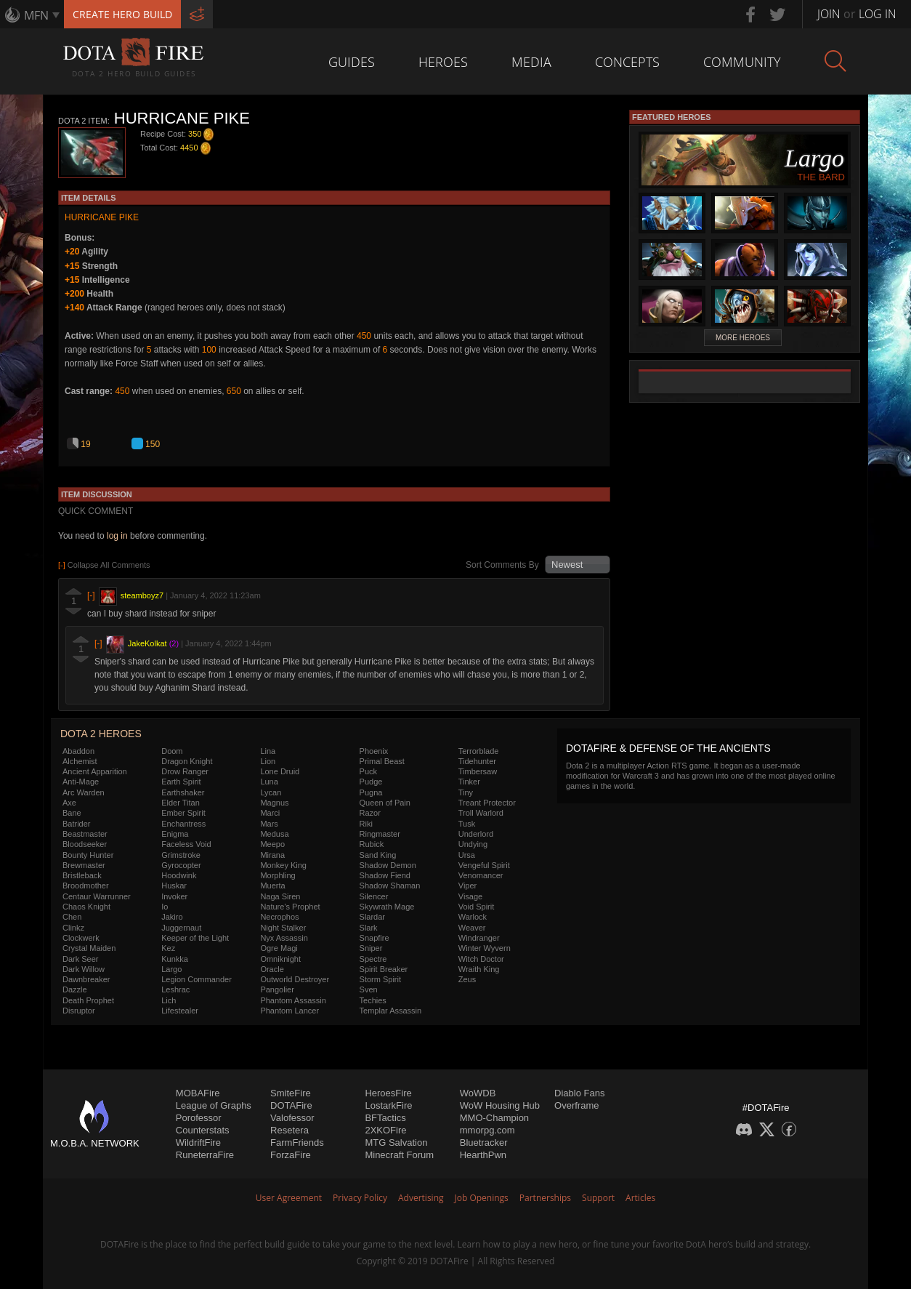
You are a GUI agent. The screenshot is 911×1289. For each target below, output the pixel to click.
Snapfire (374, 937)
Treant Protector (487, 802)
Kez (168, 948)
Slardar (372, 916)
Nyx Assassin (283, 937)
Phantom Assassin (293, 1000)
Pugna (371, 792)
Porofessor (199, 1117)
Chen (71, 916)
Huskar (174, 885)
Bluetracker (484, 1142)
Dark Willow (83, 969)
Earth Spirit (181, 781)
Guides (351, 62)
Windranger (479, 937)
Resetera (289, 1130)
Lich (168, 1000)
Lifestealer (179, 1010)
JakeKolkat (147, 643)
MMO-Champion (494, 1117)
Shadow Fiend (385, 875)
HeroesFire (388, 1093)
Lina (267, 751)
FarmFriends (297, 1142)
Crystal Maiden (89, 948)
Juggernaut (181, 927)
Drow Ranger (184, 771)
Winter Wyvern (484, 948)
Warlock (472, 916)
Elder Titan (180, 802)
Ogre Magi (278, 948)
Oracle (271, 969)
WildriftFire (198, 1142)
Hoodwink (178, 875)
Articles (640, 1198)
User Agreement (289, 1198)
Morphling (277, 875)
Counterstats (203, 1130)
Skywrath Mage (387, 906)
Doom (171, 751)
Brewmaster (83, 865)
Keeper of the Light (195, 937)
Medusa (274, 834)
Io (164, 906)
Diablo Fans (579, 1093)
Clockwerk (81, 937)
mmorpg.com (487, 1130)
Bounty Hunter (87, 855)
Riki (366, 823)
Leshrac (175, 989)
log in (117, 536)
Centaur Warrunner (96, 896)
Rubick (372, 844)
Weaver (472, 927)
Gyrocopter (181, 865)
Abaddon (78, 751)
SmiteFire (290, 1093)
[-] (91, 595)
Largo (171, 969)
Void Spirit (476, 906)
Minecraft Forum (399, 1154)
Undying (472, 844)
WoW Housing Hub (500, 1105)
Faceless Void (186, 844)
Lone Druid (279, 771)
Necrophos (279, 916)
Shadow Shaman (390, 885)
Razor (370, 812)
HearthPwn (483, 1154)
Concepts (627, 62)
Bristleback (82, 875)
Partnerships (545, 1198)
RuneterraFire (205, 1154)
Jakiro (171, 916)
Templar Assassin (391, 1010)
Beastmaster (85, 834)
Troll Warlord (480, 812)
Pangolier (276, 989)
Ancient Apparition (94, 771)
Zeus (467, 979)
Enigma (174, 834)
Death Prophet (88, 1000)
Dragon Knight (186, 761)
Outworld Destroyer (294, 979)
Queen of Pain (385, 802)
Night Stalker (283, 927)
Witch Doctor (481, 959)
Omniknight (280, 959)
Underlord (475, 834)
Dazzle (74, 989)
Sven (369, 989)
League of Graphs (213, 1105)
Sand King (378, 855)
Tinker (469, 781)
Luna (269, 781)
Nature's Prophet (290, 906)
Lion (267, 761)
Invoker (174, 896)
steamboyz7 (142, 595)
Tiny (465, 792)
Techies (373, 1000)
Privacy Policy (360, 1198)
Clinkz (73, 927)
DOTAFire (291, 1105)
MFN (36, 15)
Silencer (374, 896)
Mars (269, 823)
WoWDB (478, 1093)
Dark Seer (80, 959)
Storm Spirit (380, 979)
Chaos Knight (86, 906)
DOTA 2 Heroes (101, 733)
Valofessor (292, 1117)
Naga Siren (280, 896)
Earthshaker (182, 792)
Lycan (270, 792)
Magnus (274, 802)
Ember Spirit (183, 812)
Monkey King (283, 865)
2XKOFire (385, 1130)
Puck (368, 771)
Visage (470, 896)
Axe (69, 802)
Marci (270, 812)
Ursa (466, 855)
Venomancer (480, 875)
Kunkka (174, 959)
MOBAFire (198, 1093)
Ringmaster (380, 834)
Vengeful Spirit (484, 865)
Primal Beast (382, 761)
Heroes (443, 62)
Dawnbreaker (86, 979)
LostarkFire (388, 1105)
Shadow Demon (388, 865)
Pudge (371, 781)
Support (598, 1198)
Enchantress (183, 823)
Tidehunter (477, 761)
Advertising (421, 1198)
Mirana (272, 855)
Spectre (373, 959)
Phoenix (374, 751)
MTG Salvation (396, 1142)
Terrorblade (478, 751)
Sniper (371, 948)
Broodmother (85, 885)
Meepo (272, 844)
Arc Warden (83, 792)
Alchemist (79, 761)
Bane (71, 812)
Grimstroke (181, 855)
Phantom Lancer (289, 1010)
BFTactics (385, 1117)
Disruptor (78, 1010)
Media (531, 62)
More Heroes (743, 338)
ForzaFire (290, 1154)
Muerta (272, 885)
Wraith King (479, 969)
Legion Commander (196, 979)
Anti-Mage (80, 781)
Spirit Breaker (384, 969)
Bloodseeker (84, 844)
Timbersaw (477, 771)
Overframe (576, 1105)
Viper (467, 885)
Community (742, 62)
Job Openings (482, 1198)
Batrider (76, 823)
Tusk (466, 823)
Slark (369, 927)
